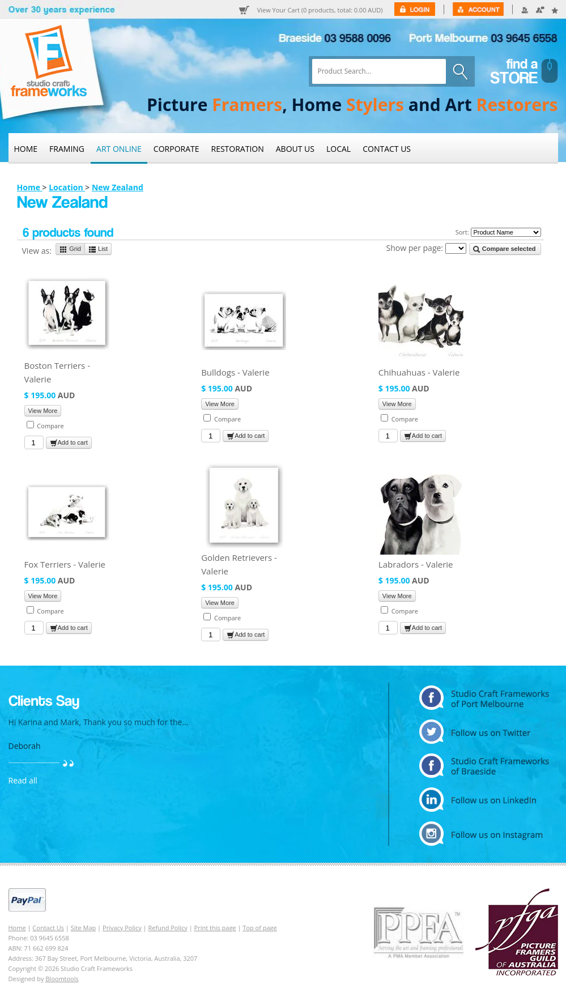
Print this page (215, 927)
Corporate (176, 148)
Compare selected (504, 249)
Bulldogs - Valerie (235, 372)
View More (43, 410)
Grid (70, 249)
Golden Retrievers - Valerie (239, 564)
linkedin (484, 799)
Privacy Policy (122, 927)
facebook (484, 765)
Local (338, 148)
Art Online (119, 148)
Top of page (259, 927)
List (98, 249)
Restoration (237, 148)
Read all (22, 780)
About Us (295, 148)
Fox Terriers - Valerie (64, 564)
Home (26, 148)
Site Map (83, 927)
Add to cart (69, 443)
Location (67, 187)
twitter (484, 731)
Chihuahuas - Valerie (419, 372)
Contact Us (387, 148)
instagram (484, 833)
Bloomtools (61, 978)
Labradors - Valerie (415, 564)
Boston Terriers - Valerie (57, 372)
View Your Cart (320, 10)
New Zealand (117, 187)
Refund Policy (168, 927)
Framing (66, 148)
